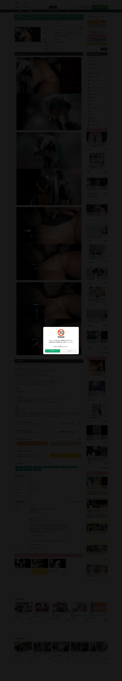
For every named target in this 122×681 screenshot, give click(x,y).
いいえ (69, 351)
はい (52, 351)
